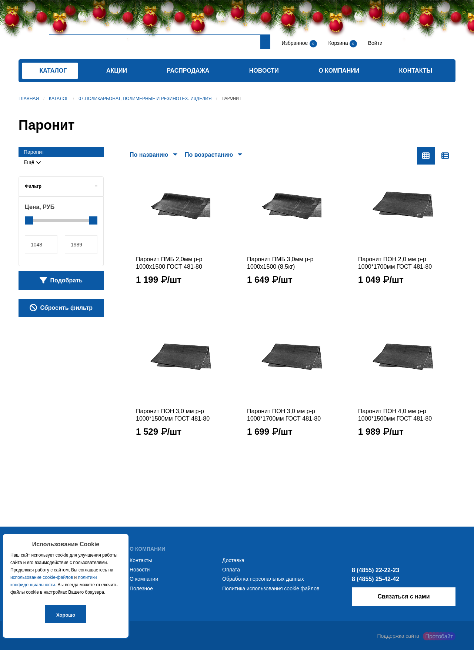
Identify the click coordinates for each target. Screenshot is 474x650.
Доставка (233, 560)
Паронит (34, 152)
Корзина (338, 43)
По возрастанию (209, 155)
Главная (29, 98)
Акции (116, 70)
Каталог (59, 98)
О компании (338, 70)
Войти (375, 43)
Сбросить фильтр (61, 307)
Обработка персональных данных (263, 579)
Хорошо (65, 615)
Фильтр (33, 186)
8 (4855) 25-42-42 (375, 579)
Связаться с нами (403, 596)
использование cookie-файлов (41, 577)
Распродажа (188, 70)
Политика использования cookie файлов (270, 588)
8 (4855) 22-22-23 (375, 570)
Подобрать (61, 280)
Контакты (416, 70)
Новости (264, 70)
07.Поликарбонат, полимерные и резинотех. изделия (145, 98)
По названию (149, 155)
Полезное (141, 588)
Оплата (231, 570)
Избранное (294, 43)
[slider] (29, 220)
